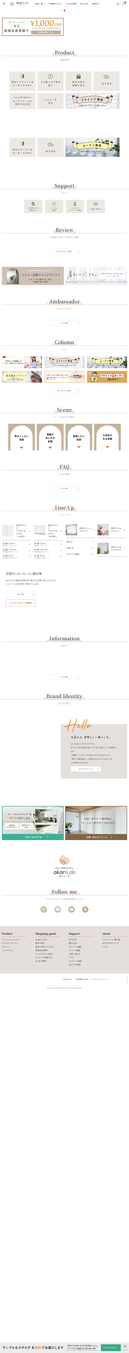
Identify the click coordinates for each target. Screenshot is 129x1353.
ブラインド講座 (75, 1309)
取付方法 (73, 1305)
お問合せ (95, 4)
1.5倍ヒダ (69, 819)
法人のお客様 (74, 1327)
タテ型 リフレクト (47, 821)
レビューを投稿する (43, 1320)
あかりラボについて (86, 1131)
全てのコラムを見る (64, 661)
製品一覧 (39, 4)
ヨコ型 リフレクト (16, 821)
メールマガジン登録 (43, 1316)
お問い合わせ (74, 1316)
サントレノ (6, 1309)
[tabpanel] (64, 39)
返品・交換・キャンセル (44, 1309)
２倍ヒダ (69, 813)
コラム (105, 1309)
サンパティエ (7, 1313)
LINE (71, 1320)
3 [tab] (69, 73)
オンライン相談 (75, 1323)
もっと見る (64, 594)
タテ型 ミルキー (47, 815)
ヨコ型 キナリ (16, 827)
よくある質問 (71, 4)
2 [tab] (64, 73)
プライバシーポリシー (99, 1342)
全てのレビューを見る (64, 522)
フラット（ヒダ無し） (73, 825)
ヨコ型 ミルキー (16, 815)
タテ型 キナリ (47, 827)
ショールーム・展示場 (111, 1302)
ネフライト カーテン (10, 1305)
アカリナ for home (10, 1302)
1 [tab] (60, 73)
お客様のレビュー (56, 4)
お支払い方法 (41, 1302)
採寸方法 (84, 4)
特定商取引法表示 (82, 1342)
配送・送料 (39, 1305)
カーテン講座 (74, 1313)
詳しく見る (20, 865)
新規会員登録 (41, 1313)
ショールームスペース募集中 (20, 874)
